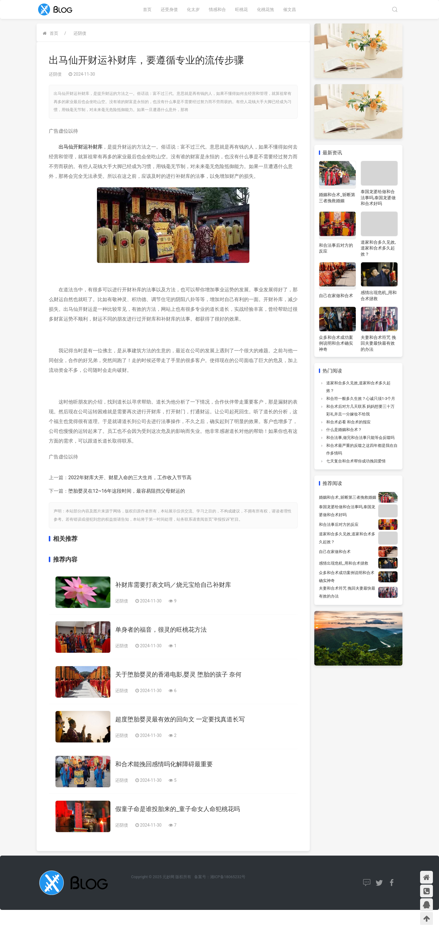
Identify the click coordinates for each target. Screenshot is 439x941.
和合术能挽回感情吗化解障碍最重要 (164, 764)
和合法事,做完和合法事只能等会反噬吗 (360, 437)
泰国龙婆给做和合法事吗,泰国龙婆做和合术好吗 (378, 197)
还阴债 (79, 33)
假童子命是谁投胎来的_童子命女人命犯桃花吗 (177, 809)
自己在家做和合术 (336, 295)
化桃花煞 (265, 9)
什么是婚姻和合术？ (344, 429)
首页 (147, 9)
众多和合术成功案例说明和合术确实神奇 (336, 343)
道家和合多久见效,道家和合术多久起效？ (378, 248)
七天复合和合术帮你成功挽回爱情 (356, 461)
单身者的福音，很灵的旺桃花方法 (161, 629)
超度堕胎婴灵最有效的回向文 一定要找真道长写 (180, 719)
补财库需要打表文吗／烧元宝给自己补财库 (173, 584)
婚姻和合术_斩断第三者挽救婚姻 (347, 497)
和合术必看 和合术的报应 (348, 422)
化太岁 (193, 9)
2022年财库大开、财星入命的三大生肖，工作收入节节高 (129, 477)
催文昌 (289, 9)
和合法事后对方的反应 (339, 524)
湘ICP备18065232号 (227, 877)
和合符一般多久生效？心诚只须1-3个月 (360, 398)
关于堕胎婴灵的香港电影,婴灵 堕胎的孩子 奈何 (178, 674)
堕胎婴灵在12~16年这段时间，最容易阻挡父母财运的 (126, 491)
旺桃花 (241, 9)
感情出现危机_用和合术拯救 (343, 563)
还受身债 (169, 9)
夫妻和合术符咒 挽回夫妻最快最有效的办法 (378, 343)
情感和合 (217, 9)
